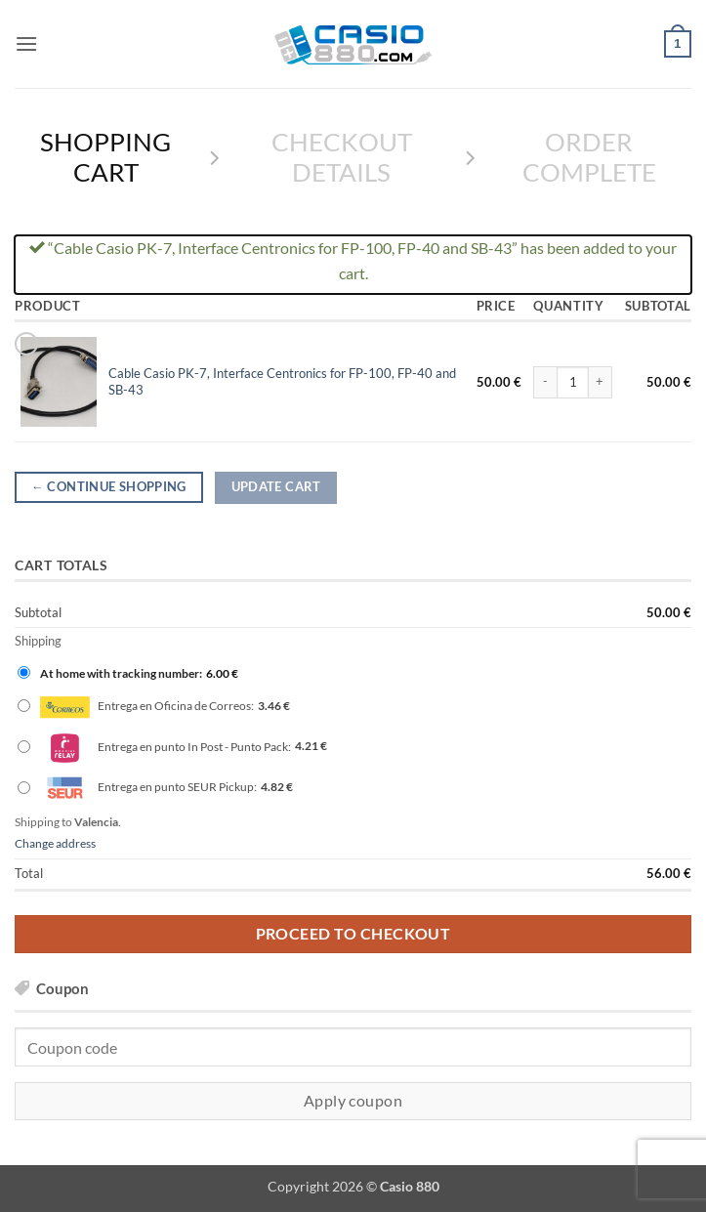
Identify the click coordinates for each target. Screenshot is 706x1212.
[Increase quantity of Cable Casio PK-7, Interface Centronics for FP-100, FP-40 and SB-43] (600, 381)
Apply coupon (353, 1100)
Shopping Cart (105, 157)
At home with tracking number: (139, 673)
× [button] (26, 343)
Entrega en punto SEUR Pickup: (166, 788)
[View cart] (677, 44)
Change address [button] (55, 843)
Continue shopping (109, 487)
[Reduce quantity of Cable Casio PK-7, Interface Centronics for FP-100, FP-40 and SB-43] (545, 381)
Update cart (276, 487)
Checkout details (341, 157)
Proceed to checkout (353, 933)
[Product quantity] (572, 381)
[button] (26, 43)
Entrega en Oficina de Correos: (165, 707)
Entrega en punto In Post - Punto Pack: (183, 748)
